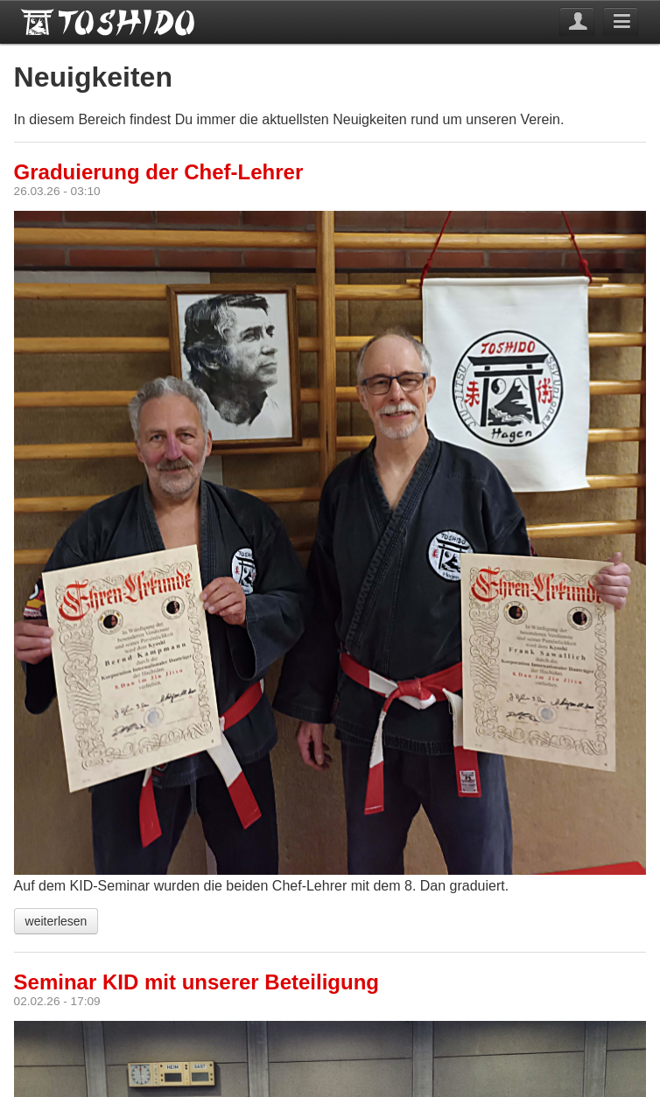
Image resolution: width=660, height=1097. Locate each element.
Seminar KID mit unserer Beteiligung (196, 982)
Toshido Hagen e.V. (109, 22)
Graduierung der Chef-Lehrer (159, 172)
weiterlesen (56, 921)
